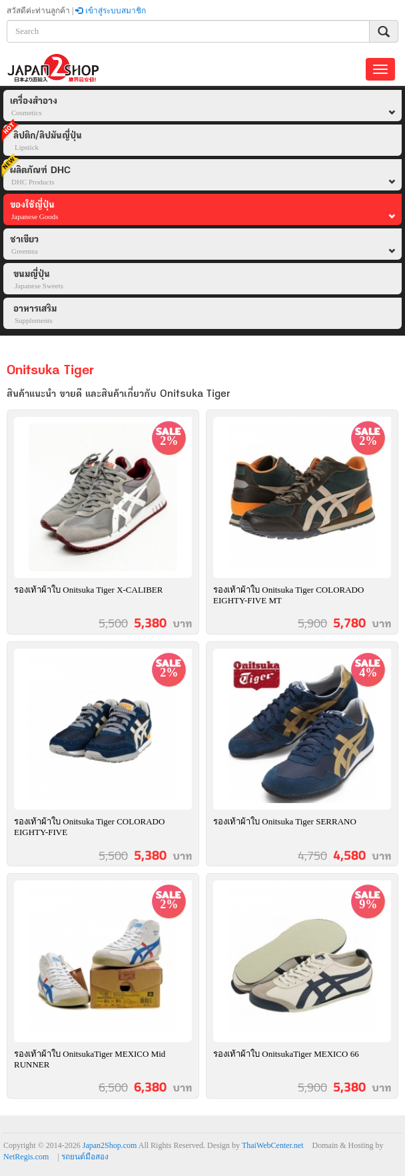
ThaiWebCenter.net (273, 1145)
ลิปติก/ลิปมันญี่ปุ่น (42, 138)
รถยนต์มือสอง (85, 1156)
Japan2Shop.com (110, 1145)
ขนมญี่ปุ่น (38, 280)
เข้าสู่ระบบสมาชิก (110, 10)
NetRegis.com (26, 1156)
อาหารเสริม (35, 315)
